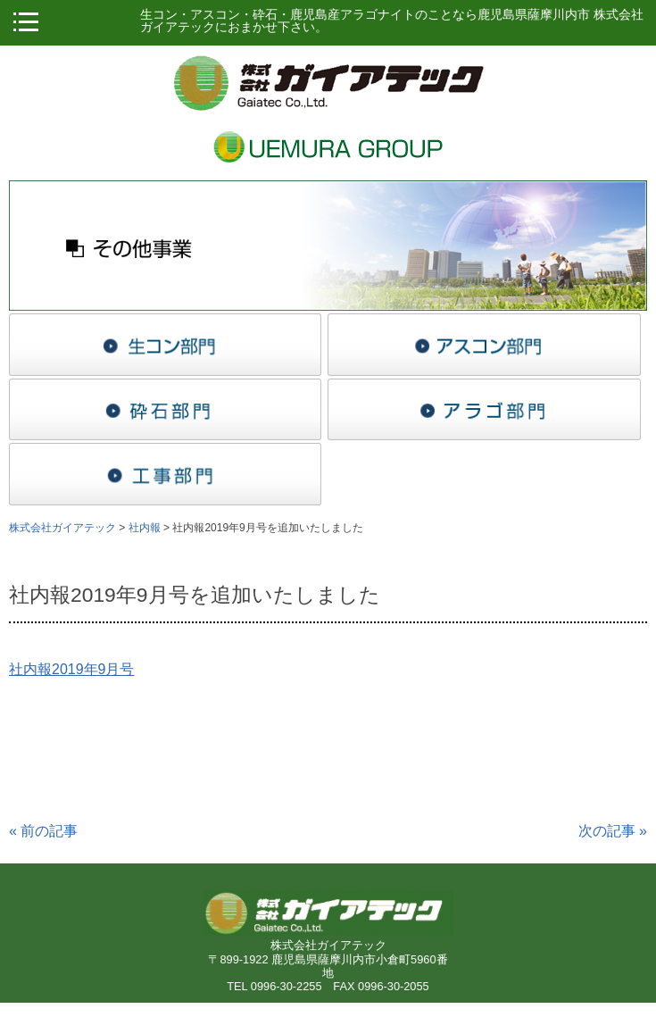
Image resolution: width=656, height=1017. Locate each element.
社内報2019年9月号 (72, 669)
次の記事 (612, 830)
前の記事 (43, 830)
